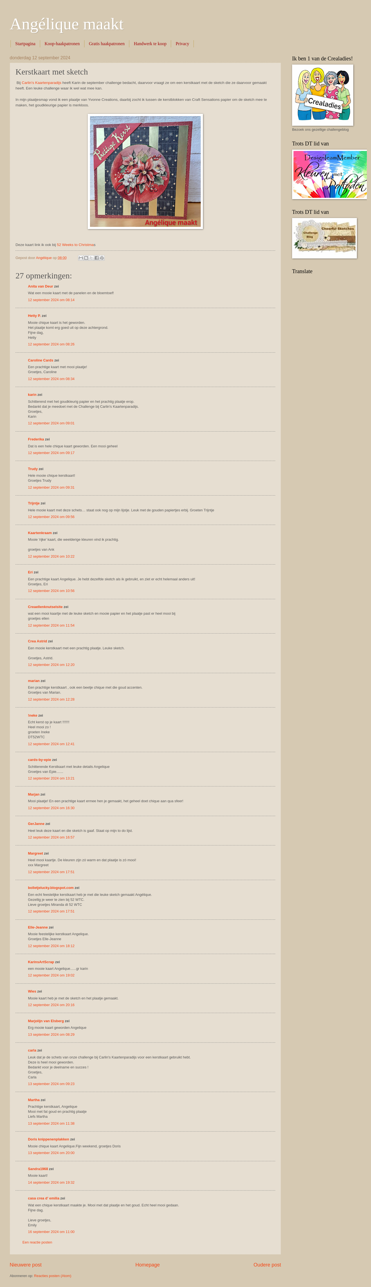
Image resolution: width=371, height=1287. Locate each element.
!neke (32, 715)
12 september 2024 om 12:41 (51, 744)
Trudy (33, 469)
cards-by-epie (39, 760)
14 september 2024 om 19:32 (51, 1182)
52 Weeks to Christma (75, 245)
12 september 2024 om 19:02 (51, 975)
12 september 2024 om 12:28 (51, 699)
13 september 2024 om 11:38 (51, 1123)
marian (34, 681)
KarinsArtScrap (41, 962)
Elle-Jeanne (38, 927)
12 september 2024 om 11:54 (51, 625)
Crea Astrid (37, 641)
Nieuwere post (26, 1265)
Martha (34, 1100)
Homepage (147, 1265)
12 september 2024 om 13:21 (51, 778)
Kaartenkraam (40, 533)
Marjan (34, 794)
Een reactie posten (37, 1242)
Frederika (36, 439)
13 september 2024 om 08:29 (51, 1034)
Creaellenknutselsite (45, 607)
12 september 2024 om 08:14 (51, 300)
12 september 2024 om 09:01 (51, 423)
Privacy (182, 43)
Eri (31, 572)
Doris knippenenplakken (48, 1139)
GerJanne (36, 824)
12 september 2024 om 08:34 (51, 379)
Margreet (35, 853)
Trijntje (34, 503)
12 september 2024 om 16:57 (51, 837)
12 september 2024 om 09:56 (51, 517)
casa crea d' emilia (43, 1198)
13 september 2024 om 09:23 (51, 1084)
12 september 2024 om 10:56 (51, 591)
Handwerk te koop (150, 43)
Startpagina (25, 43)
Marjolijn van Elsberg (46, 1021)
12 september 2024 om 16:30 (51, 808)
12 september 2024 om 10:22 (51, 556)
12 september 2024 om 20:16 (51, 1005)
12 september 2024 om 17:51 (51, 872)
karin (32, 395)
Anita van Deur (40, 286)
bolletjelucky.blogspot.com (51, 888)
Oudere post (267, 1265)
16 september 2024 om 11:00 (51, 1232)
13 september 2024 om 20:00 (51, 1153)
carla (32, 1050)
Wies (32, 991)
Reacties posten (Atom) (52, 1276)
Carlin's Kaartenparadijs (41, 83)
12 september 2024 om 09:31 (51, 487)
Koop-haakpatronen (62, 43)
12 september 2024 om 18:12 (51, 946)
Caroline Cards (40, 360)
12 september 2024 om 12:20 (51, 665)
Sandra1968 (38, 1169)
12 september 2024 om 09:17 (51, 453)
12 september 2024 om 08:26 (51, 344)
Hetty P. (34, 316)
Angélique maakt (67, 24)
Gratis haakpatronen (107, 43)
